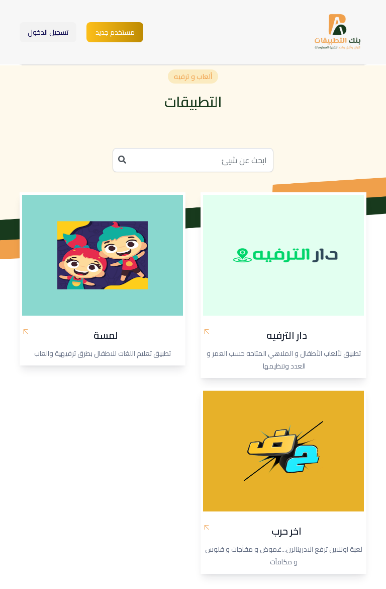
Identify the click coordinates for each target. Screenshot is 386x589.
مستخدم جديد (115, 32)
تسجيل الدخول (48, 32)
